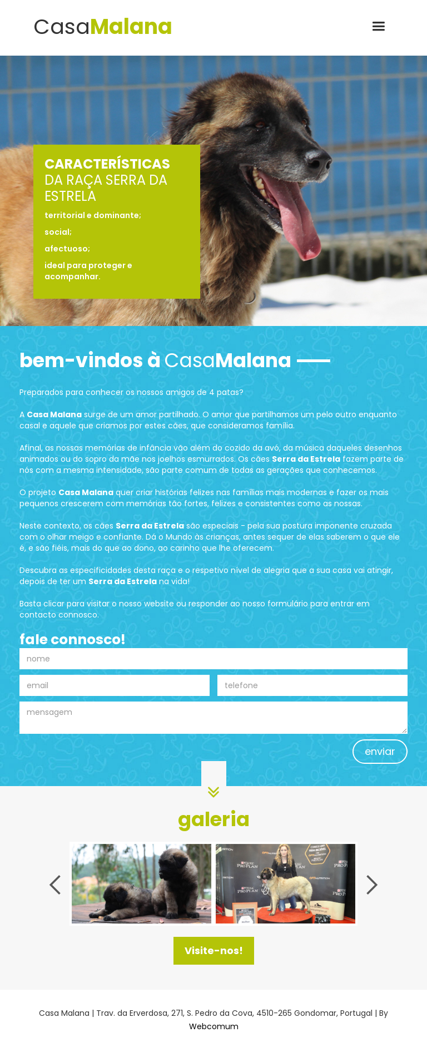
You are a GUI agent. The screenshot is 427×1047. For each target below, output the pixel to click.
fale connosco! (72, 639)
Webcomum (214, 1026)
